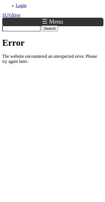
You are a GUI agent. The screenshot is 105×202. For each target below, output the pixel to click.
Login (21, 5)
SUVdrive (11, 15)
